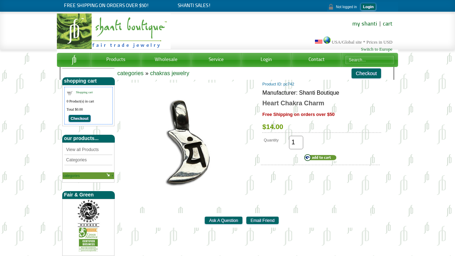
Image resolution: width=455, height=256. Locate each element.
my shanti (364, 24)
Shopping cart (84, 92)
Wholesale (166, 59)
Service (216, 59)
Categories (76, 159)
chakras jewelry (169, 73)
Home (74, 60)
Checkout (80, 118)
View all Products (82, 149)
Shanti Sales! (194, 6)
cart (387, 24)
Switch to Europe (376, 49)
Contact (317, 59)
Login (368, 7)
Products (115, 59)
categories (71, 176)
